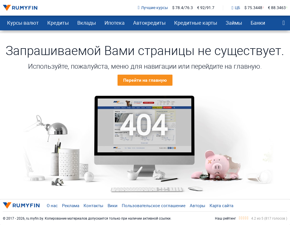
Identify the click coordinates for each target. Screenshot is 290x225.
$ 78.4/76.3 (182, 7)
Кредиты (58, 22)
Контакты (93, 205)
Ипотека (115, 22)
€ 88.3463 (277, 7)
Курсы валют (23, 22)
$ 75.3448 (253, 7)
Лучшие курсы (153, 7)
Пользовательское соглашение (153, 205)
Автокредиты (149, 22)
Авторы (197, 205)
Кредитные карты (195, 22)
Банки (258, 22)
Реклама (70, 205)
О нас (52, 205)
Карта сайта (221, 205)
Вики (113, 205)
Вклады (86, 22)
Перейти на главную (145, 80)
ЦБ (236, 7)
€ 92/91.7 (205, 7)
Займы (234, 22)
